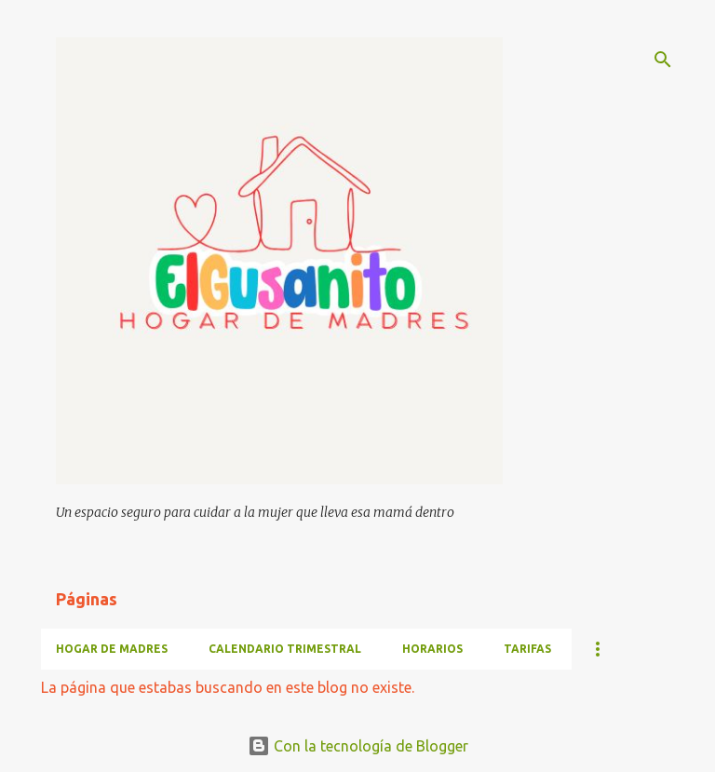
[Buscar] (663, 59)
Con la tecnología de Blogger (358, 746)
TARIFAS (527, 649)
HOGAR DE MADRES (112, 649)
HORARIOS (432, 649)
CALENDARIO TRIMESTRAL (285, 649)
